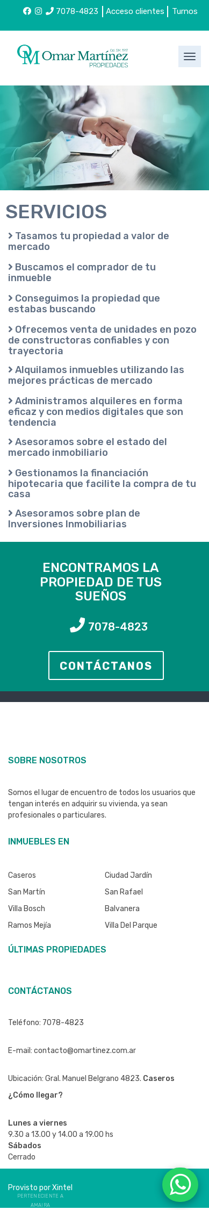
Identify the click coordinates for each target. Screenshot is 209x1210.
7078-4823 (72, 11)
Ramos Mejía (29, 925)
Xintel (62, 1187)
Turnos (185, 11)
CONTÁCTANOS (106, 666)
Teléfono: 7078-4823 (46, 1022)
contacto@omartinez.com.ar (85, 1050)
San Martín (26, 892)
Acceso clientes (135, 11)
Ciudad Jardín (128, 875)
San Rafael (124, 892)
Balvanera (122, 908)
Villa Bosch (26, 908)
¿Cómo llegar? (35, 1095)
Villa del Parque (131, 925)
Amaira (41, 1205)
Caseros (22, 875)
